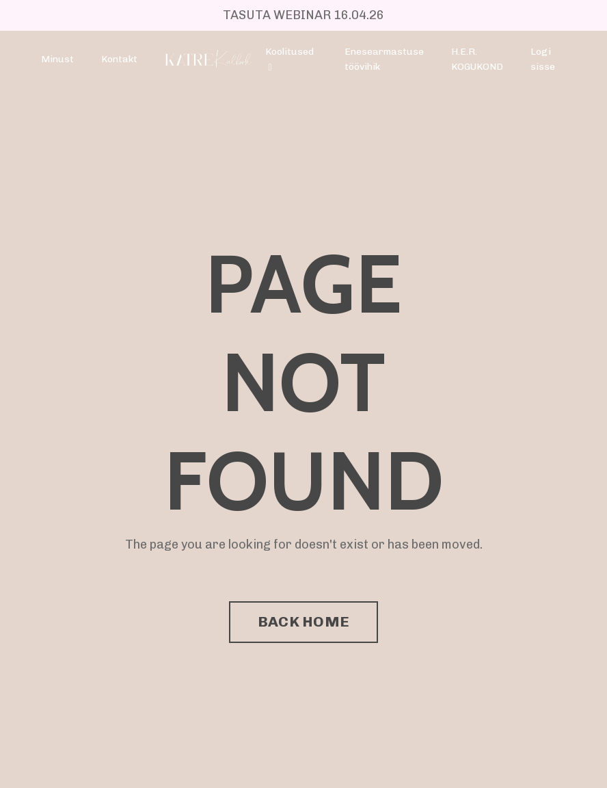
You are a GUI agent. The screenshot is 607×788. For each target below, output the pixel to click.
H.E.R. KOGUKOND (477, 59)
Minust (57, 59)
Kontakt (119, 59)
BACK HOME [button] (303, 621)
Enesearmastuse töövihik (384, 59)
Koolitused (289, 59)
